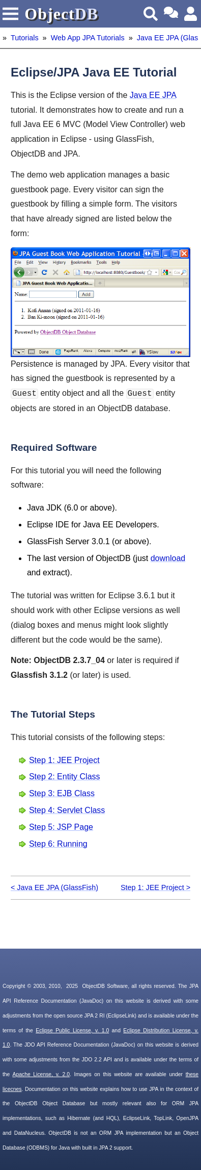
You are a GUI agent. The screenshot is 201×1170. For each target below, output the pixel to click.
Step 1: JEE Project (64, 760)
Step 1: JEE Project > (155, 887)
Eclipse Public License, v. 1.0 (72, 1030)
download (168, 558)
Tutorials (25, 38)
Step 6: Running (58, 844)
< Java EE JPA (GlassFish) (54, 887)
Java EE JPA (153, 95)
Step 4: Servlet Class (67, 810)
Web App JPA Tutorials (88, 38)
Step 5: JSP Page (61, 827)
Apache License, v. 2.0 (41, 1074)
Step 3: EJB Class (62, 793)
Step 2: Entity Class (64, 776)
